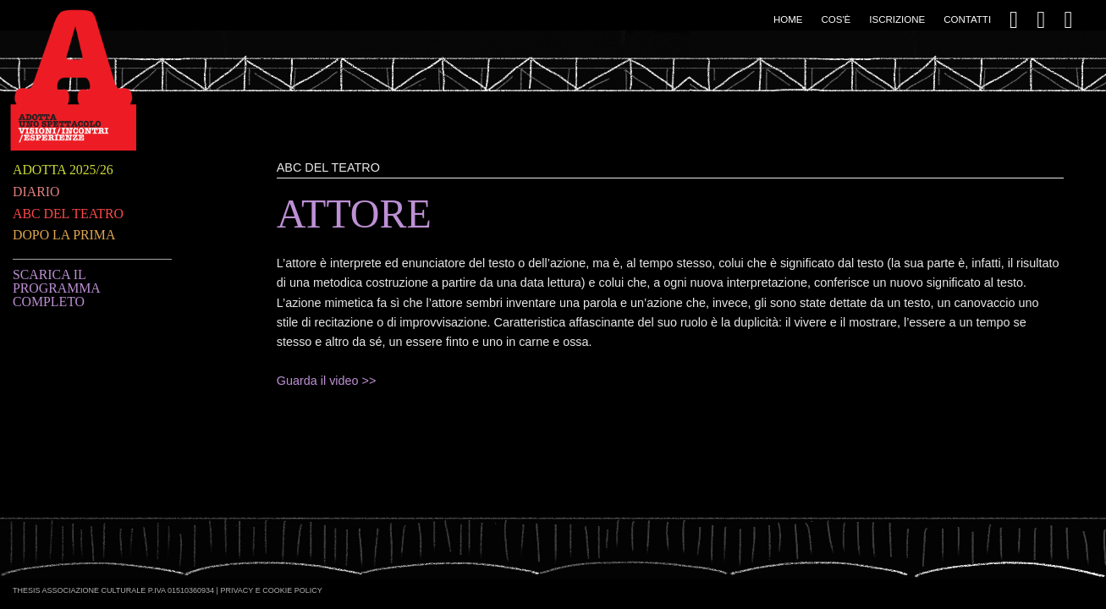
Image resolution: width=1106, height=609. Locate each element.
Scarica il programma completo (56, 288)
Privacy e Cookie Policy (271, 590)
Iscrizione (897, 19)
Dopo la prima (64, 235)
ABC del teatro (68, 213)
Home (788, 19)
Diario (36, 191)
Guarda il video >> (327, 380)
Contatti (967, 19)
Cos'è (835, 19)
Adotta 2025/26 (63, 169)
